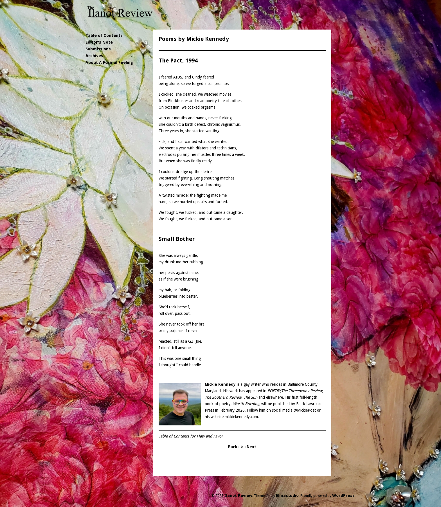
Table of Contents (104, 35)
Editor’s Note (99, 42)
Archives (94, 55)
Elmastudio (287, 495)
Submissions (98, 48)
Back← (234, 447)
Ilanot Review (238, 495)
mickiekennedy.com (241, 416)
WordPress (343, 495)
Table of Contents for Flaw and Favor (191, 436)
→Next (249, 447)
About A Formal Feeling (109, 62)
